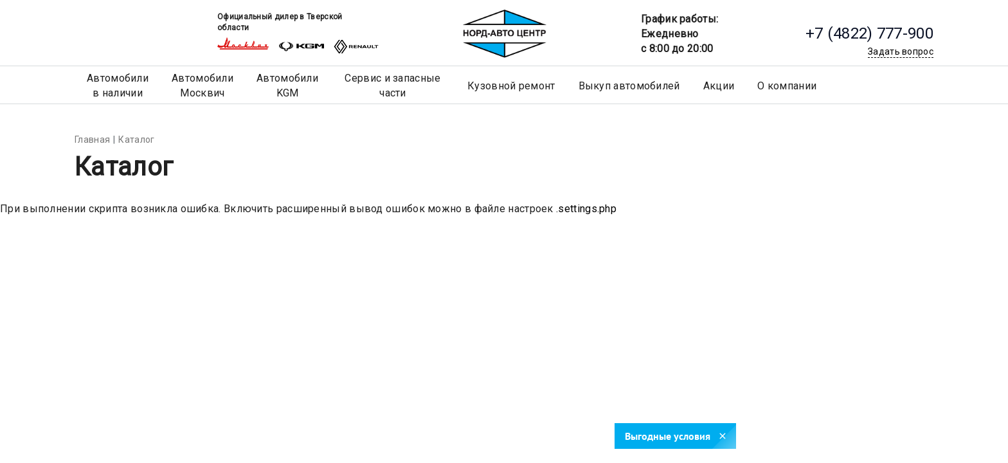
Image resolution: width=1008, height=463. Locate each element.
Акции (719, 86)
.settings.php (586, 209)
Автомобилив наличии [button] (117, 85)
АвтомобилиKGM (287, 85)
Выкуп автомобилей (629, 86)
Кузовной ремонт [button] (511, 86)
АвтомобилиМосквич (202, 85)
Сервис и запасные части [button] (392, 85)
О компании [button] (786, 86)
